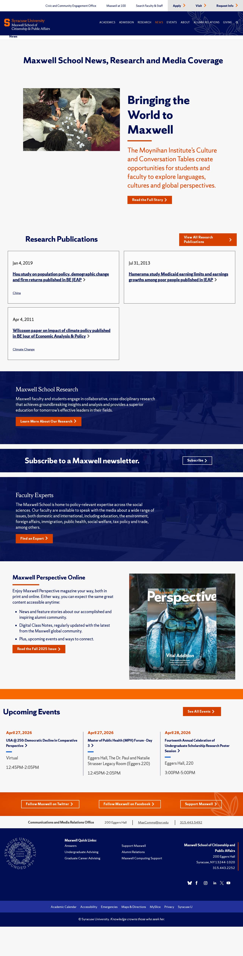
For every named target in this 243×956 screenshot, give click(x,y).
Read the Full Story (149, 200)
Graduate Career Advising (82, 859)
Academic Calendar (64, 908)
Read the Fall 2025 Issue (39, 650)
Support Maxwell (201, 805)
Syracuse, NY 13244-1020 (215, 863)
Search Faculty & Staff (149, 6)
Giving (227, 22)
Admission (126, 22)
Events (172, 22)
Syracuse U (185, 908)
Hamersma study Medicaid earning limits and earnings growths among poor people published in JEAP (178, 277)
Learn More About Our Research (49, 422)
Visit (199, 6)
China (17, 293)
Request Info (225, 6)
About (185, 22)
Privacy (169, 908)
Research (144, 22)
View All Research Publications (208, 239)
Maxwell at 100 (116, 6)
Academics (107, 22)
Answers (71, 847)
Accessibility (88, 908)
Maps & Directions (133, 908)
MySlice (155, 908)
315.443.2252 (224, 869)
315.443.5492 (191, 823)
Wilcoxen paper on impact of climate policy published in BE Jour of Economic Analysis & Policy (61, 333)
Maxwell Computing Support (142, 859)
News (159, 22)
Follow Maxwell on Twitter (49, 805)
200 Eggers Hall (224, 857)
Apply (177, 6)
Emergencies (109, 908)
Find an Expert (34, 539)
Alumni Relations (206, 22)
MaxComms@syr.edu (153, 823)
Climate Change (24, 349)
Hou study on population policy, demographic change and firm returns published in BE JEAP (61, 277)
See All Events (201, 712)
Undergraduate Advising (81, 853)
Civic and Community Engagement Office (70, 6)
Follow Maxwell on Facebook (129, 805)
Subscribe (197, 461)
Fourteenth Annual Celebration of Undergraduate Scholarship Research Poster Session (197, 746)
